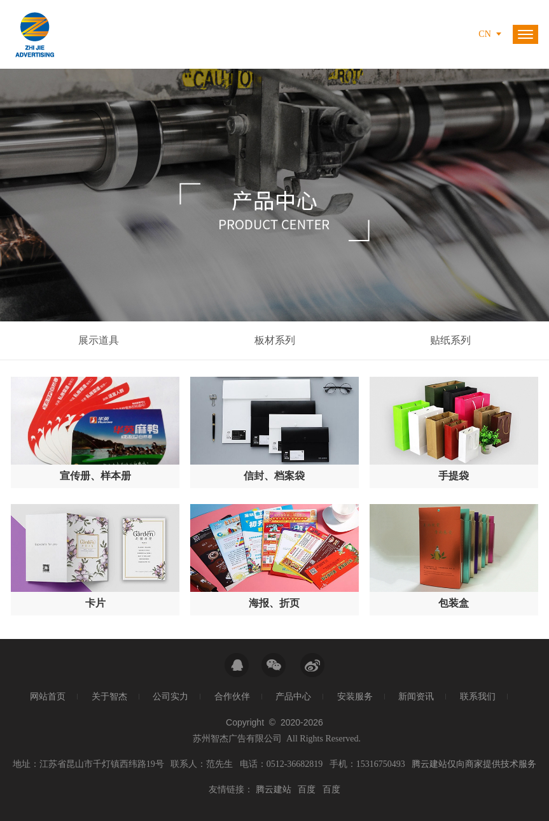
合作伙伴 (232, 696)
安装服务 (355, 696)
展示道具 (98, 340)
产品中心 (293, 696)
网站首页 (48, 696)
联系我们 (478, 696)
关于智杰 (109, 696)
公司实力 (170, 696)
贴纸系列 (450, 340)
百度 (307, 789)
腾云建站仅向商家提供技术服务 (474, 764)
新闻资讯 (416, 696)
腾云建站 (273, 789)
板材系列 (274, 340)
